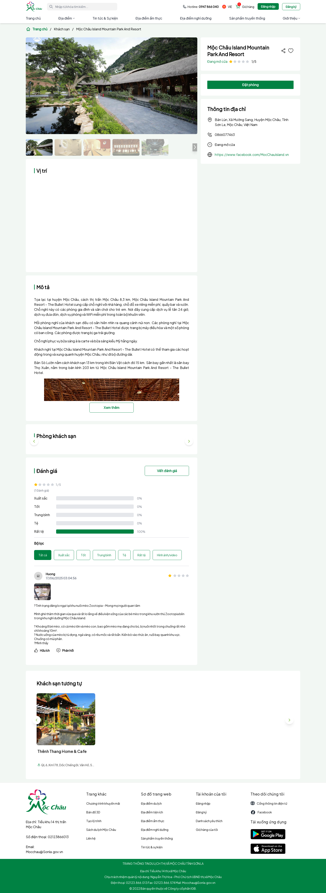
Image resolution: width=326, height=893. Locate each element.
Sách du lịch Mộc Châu (101, 829)
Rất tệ (39, 531)
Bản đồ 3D (93, 812)
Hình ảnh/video (167, 555)
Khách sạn (62, 29)
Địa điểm (66, 18)
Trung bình (42, 515)
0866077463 (221, 134)
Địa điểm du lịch (151, 803)
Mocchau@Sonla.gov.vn (44, 852)
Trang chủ (33, 18)
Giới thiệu (291, 18)
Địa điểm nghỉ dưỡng (195, 18)
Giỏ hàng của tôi (207, 829)
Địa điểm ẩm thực (149, 18)
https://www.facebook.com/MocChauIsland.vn (252, 154)
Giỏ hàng (248, 7)
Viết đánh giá (167, 471)
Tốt (37, 506)
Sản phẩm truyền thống (247, 18)
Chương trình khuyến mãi (103, 803)
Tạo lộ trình (93, 821)
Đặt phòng (250, 85)
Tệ (36, 523)
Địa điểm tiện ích (152, 812)
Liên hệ (91, 838)
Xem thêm (111, 407)
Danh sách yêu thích (209, 821)
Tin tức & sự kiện (152, 847)
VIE (227, 7)
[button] (194, 147)
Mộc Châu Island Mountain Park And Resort (108, 29)
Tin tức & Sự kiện (105, 18)
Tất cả (42, 555)
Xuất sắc (40, 498)
